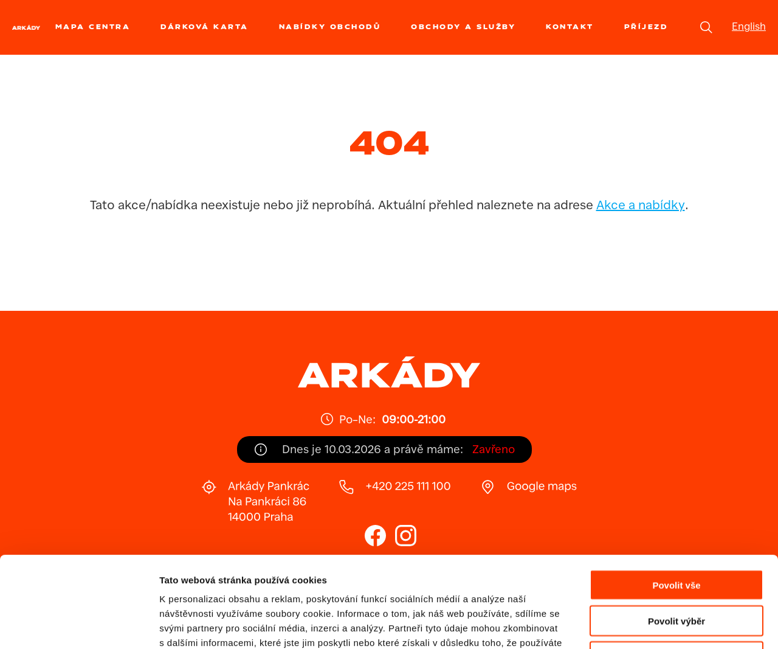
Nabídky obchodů (330, 26)
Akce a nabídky (640, 206)
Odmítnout (676, 571)
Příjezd (646, 26)
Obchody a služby (463, 26)
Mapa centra (93, 26)
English (749, 27)
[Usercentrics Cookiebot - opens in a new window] (79, 625)
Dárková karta (204, 26)
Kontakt (570, 26)
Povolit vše (676, 500)
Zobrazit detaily (642, 625)
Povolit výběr (676, 535)
